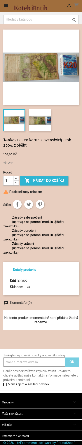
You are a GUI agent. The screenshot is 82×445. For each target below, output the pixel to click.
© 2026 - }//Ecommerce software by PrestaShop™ (39, 443)
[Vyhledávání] (41, 19)
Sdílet (17, 204)
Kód (13, 281)
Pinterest (40, 204)
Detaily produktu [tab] (24, 270)
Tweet (28, 204)
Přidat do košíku (44, 181)
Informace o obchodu (15, 435)
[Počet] (8, 181)
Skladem (16, 287)
